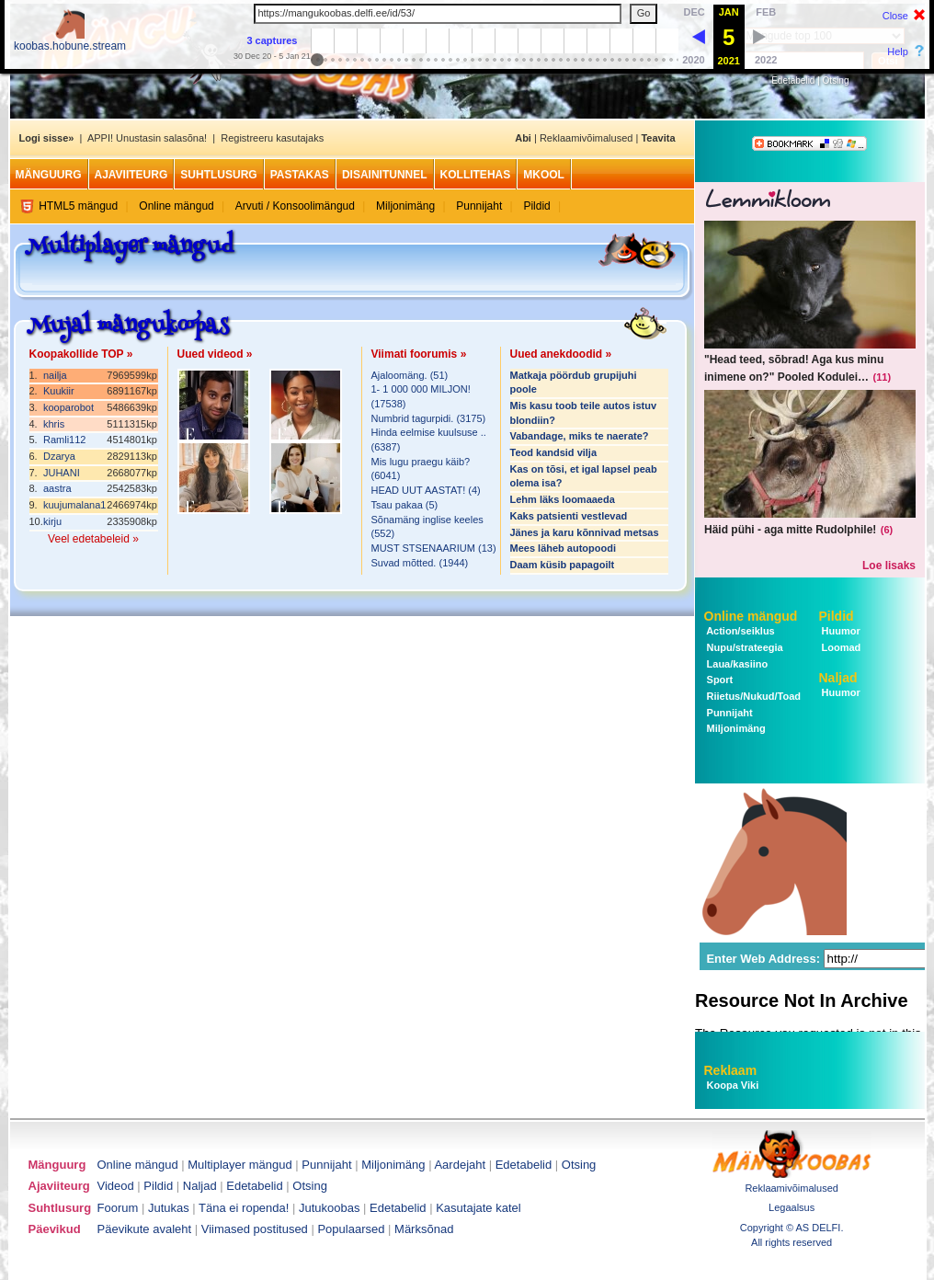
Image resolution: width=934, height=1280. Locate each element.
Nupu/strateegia (743, 647)
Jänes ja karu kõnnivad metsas (584, 532)
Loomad (840, 647)
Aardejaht (459, 1164)
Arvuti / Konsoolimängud (295, 206)
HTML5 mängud (78, 206)
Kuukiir (58, 390)
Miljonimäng (405, 206)
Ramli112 (64, 439)
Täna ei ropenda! (244, 1208)
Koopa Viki (733, 1085)
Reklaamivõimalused (586, 137)
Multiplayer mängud (239, 1164)
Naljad (838, 677)
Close (895, 15)
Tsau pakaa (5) (405, 504)
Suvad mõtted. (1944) (420, 562)
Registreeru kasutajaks (272, 137)
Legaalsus (791, 1207)
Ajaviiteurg (131, 174)
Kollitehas (475, 174)
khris (53, 423)
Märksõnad (423, 1229)
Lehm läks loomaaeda (562, 499)
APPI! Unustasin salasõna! (147, 137)
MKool (543, 174)
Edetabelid (792, 80)
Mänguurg (49, 174)
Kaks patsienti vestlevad (569, 515)
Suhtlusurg (218, 174)
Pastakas (299, 174)
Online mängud (176, 206)
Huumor (839, 630)
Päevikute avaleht (144, 1229)
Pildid (536, 206)
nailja (55, 375)
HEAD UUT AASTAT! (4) (426, 490)
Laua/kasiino (736, 663)
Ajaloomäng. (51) (410, 375)
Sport (719, 679)
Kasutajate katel (478, 1208)
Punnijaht (479, 206)
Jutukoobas (329, 1208)
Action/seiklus (739, 630)
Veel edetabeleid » (93, 538)
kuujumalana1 (75, 504)
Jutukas (168, 1208)
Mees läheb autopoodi (563, 548)
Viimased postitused (254, 1229)
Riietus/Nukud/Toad (753, 696)
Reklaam (730, 1070)
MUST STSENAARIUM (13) (433, 548)
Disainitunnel (384, 174)
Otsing (836, 80)
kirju (52, 521)
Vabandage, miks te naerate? (579, 435)
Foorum (118, 1208)
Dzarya (59, 456)
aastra (57, 488)
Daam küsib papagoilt (562, 564)
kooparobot (68, 407)
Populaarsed (350, 1229)
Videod (115, 1186)
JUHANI (61, 472)
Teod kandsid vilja (554, 452)
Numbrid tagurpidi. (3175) (428, 418)
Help (897, 51)
